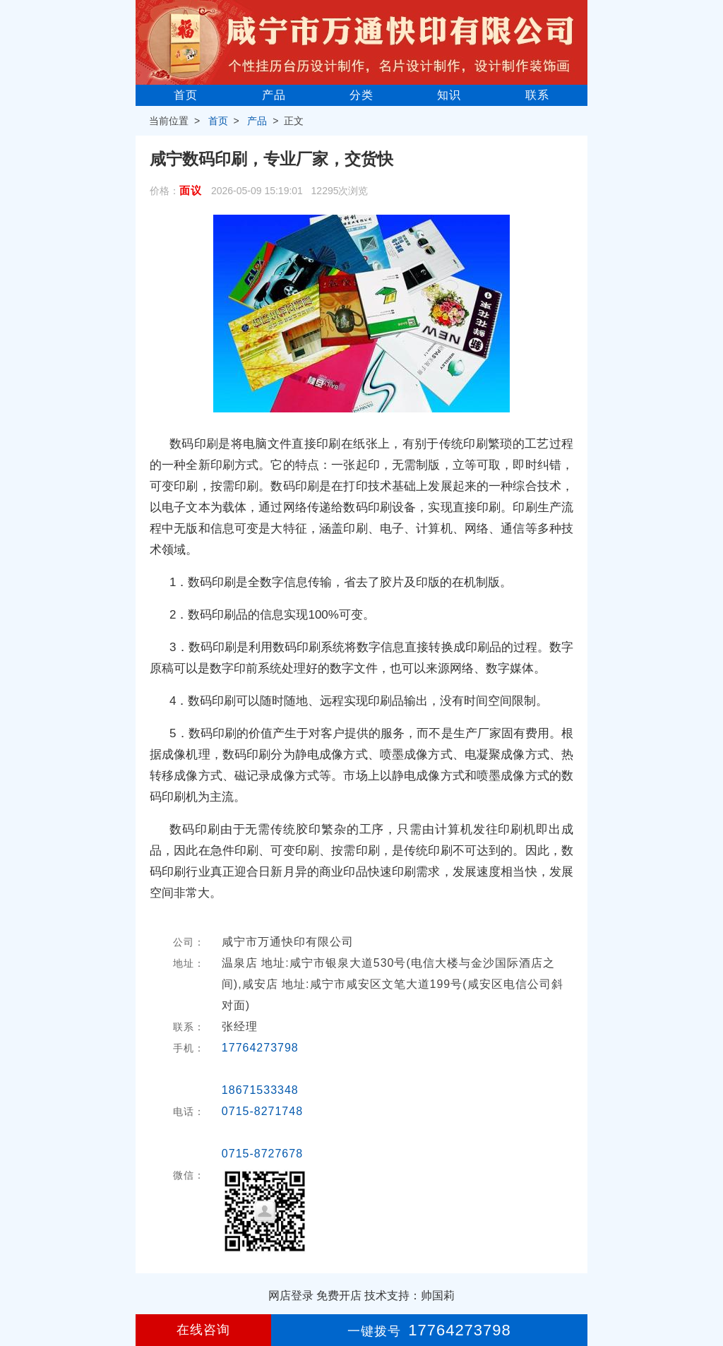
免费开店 (339, 1296)
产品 (274, 95)
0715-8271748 (262, 1111)
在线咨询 (203, 1330)
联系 (537, 95)
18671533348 (260, 1090)
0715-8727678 (262, 1154)
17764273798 (260, 1048)
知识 (449, 95)
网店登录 (290, 1296)
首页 (186, 95)
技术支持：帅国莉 (409, 1296)
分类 (361, 95)
